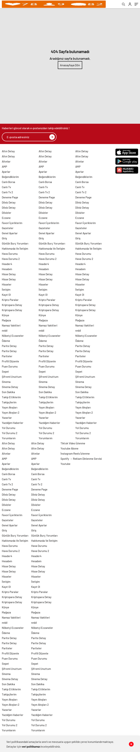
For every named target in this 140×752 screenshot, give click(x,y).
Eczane (6, 217)
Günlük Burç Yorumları (15, 243)
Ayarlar (6, 171)
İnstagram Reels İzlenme (75, 453)
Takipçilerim (9, 402)
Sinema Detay (10, 387)
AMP (4, 166)
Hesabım (7, 269)
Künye (5, 315)
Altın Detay (8, 151)
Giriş (4, 238)
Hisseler (6, 284)
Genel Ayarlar (10, 233)
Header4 (7, 264)
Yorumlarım (8, 438)
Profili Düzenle (10, 361)
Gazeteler (7, 228)
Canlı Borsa (8, 182)
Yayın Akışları (9, 407)
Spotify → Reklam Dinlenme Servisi (81, 458)
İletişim (6, 289)
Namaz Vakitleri (11, 325)
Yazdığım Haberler (12, 422)
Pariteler (7, 356)
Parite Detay (9, 346)
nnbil (4, 330)
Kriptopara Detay (12, 305)
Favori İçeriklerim (12, 223)
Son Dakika (8, 392)
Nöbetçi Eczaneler (13, 335)
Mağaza (6, 320)
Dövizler (6, 212)
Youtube (65, 463)
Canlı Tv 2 (7, 192)
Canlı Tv (6, 187)
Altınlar (6, 161)
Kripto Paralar (10, 299)
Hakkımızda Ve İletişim (15, 248)
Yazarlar (7, 417)
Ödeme (6, 340)
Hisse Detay (9, 274)
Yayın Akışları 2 (10, 412)
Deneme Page (10, 197)
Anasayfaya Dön (70, 65)
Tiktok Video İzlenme (73, 443)
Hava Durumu (10, 253)
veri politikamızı (31, 746)
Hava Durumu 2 (11, 258)
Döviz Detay (8, 202)
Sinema (6, 381)
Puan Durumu (10, 366)
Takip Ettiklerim (11, 397)
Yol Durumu (8, 428)
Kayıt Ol (6, 294)
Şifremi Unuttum (12, 376)
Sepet (5, 371)
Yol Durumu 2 (9, 433)
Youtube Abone (69, 448)
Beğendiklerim (10, 176)
